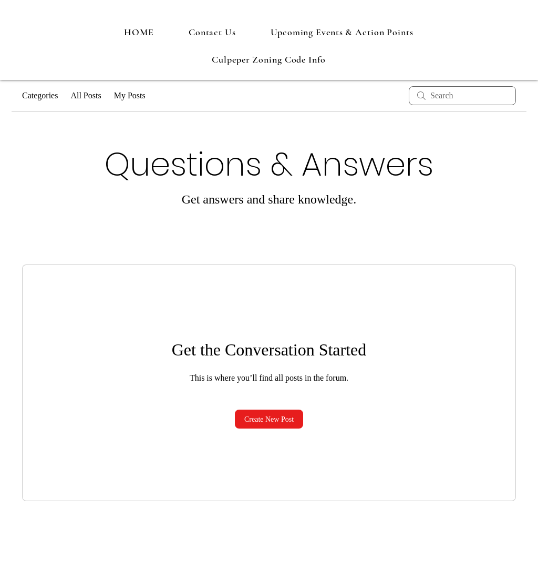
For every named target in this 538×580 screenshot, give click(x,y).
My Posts (130, 95)
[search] (462, 95)
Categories (40, 95)
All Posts (85, 95)
